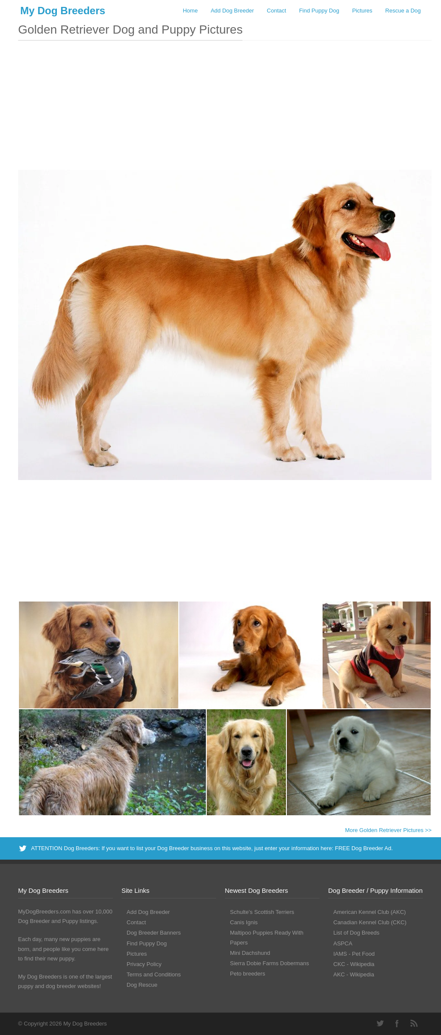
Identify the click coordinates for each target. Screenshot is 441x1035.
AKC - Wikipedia (353, 974)
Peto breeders (247, 973)
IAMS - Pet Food (354, 954)
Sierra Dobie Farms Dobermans (269, 963)
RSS (414, 1023)
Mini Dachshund (250, 953)
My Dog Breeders (62, 10)
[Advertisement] (225, 109)
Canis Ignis (244, 922)
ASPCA (342, 943)
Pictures (362, 10)
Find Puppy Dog (319, 10)
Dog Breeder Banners (154, 932)
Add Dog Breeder (232, 10)
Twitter (379, 1023)
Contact (276, 10)
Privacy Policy (144, 964)
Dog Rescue (142, 985)
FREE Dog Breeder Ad (363, 848)
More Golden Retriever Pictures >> (388, 830)
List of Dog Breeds (356, 932)
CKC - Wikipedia (353, 964)
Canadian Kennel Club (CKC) (370, 922)
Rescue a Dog (403, 10)
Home (190, 10)
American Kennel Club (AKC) (369, 912)
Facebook (397, 1023)
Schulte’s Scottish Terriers (262, 912)
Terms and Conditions (154, 974)
